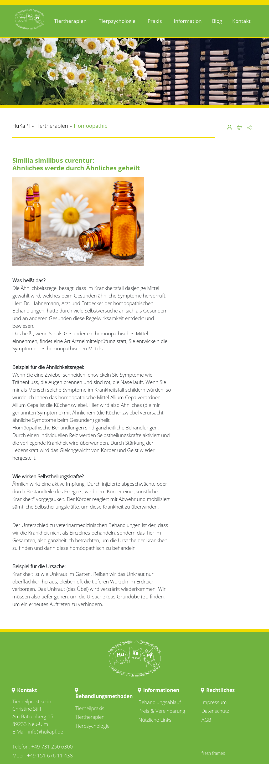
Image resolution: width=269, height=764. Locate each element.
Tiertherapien (90, 716)
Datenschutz (215, 710)
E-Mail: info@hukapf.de (37, 731)
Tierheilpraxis (89, 708)
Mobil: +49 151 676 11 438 (42, 755)
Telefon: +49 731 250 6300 (42, 746)
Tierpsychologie (92, 725)
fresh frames (213, 753)
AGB (206, 719)
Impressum (214, 702)
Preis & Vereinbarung (161, 710)
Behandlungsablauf (159, 702)
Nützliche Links (155, 719)
